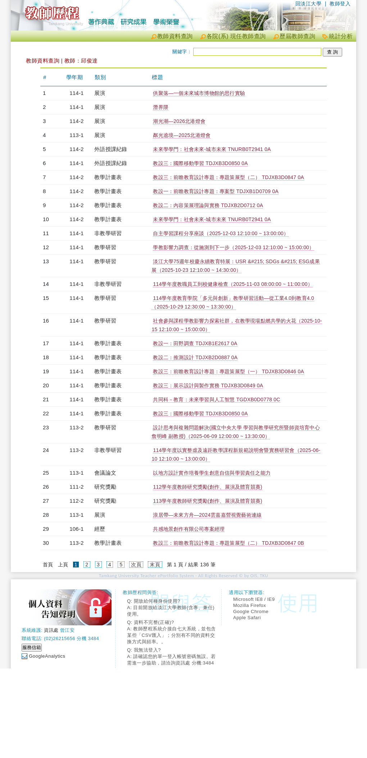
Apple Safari (247, 617)
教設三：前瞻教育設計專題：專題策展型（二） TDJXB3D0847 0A (228, 177)
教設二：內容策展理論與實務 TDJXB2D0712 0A (208, 205)
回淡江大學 (308, 3)
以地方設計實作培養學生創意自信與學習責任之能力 (212, 473)
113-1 (76, 135)
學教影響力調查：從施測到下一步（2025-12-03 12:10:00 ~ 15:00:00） (233, 247)
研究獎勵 (105, 487)
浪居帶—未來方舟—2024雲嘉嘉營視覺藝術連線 (207, 515)
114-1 (76, 93)
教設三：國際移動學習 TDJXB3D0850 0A (200, 163)
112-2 (76, 501)
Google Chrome (250, 611)
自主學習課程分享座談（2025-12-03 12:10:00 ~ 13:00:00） (221, 233)
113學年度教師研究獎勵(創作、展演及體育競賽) (207, 501)
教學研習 (105, 247)
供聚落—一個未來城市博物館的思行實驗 (199, 93)
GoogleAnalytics (47, 656)
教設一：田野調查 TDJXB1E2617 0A (195, 343)
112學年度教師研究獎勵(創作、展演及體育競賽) (207, 487)
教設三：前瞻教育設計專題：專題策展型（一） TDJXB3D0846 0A (228, 371)
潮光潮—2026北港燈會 (179, 121)
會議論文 (105, 473)
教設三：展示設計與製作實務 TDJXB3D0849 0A (208, 385)
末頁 (155, 564)
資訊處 (51, 630)
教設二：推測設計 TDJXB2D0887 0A (195, 357)
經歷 (99, 529)
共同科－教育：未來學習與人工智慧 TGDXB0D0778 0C (216, 399)
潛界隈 (160, 107)
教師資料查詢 (175, 36)
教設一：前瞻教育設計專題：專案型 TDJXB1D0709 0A (215, 191)
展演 (99, 93)
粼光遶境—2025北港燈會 (181, 135)
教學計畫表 (108, 177)
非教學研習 (108, 233)
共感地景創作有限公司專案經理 (189, 529)
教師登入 (340, 3)
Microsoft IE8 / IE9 (254, 599)
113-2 (76, 427)
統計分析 (341, 36)
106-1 (76, 529)
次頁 (136, 564)
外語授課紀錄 (110, 149)
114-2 (76, 121)
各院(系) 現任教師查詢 (236, 36)
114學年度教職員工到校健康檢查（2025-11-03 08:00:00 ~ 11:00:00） (232, 284)
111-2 (76, 487)
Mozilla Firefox (249, 605)
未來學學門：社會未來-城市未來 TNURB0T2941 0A (212, 149)
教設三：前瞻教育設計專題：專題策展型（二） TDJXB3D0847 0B (228, 543)
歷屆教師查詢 (297, 36)
